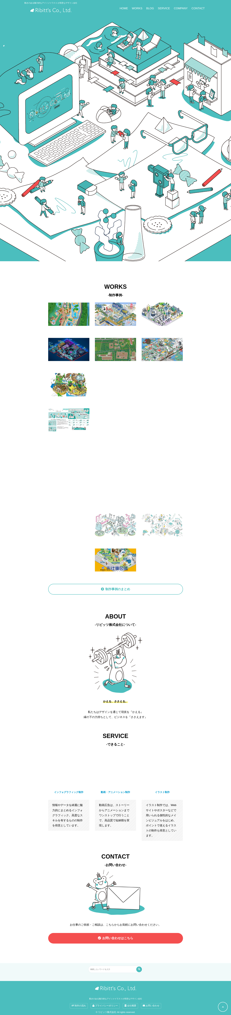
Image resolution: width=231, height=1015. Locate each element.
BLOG (150, 8)
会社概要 (130, 1005)
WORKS (137, 8)
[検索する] (139, 969)
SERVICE (164, 8)
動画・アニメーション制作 (115, 792)
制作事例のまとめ (117, 589)
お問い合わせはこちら (117, 938)
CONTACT (198, 8)
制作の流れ (79, 1005)
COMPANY (181, 8)
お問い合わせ (151, 1005)
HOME (124, 8)
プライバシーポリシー (105, 1005)
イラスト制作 (162, 792)
